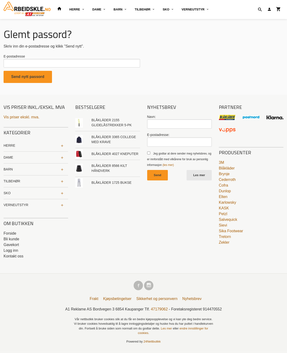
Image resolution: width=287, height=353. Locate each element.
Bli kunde (11, 240)
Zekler (224, 244)
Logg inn (11, 252)
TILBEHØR (142, 9)
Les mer (199, 176)
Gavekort (11, 246)
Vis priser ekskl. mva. (21, 118)
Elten (223, 198)
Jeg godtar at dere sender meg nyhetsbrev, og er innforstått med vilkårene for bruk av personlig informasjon (179, 160)
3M (221, 164)
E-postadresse (14, 56)
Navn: (151, 118)
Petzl (223, 215)
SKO (166, 9)
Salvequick (228, 221)
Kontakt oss (14, 257)
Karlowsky (227, 204)
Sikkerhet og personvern (156, 301)
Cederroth (227, 181)
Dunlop (225, 192)
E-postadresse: (158, 136)
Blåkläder (227, 169)
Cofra (223, 186)
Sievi (223, 226)
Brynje (224, 175)
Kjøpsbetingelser (117, 301)
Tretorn (225, 238)
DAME (96, 9)
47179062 (159, 311)
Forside (10, 234)
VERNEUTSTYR (193, 9)
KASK (224, 209)
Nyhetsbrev (192, 301)
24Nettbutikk (152, 343)
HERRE (74, 9)
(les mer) (168, 166)
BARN (117, 9)
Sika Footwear (231, 232)
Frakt (94, 301)
